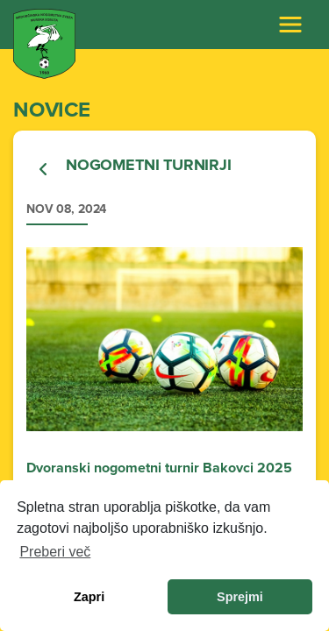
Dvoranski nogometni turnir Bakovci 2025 (159, 468)
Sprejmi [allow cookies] (240, 597)
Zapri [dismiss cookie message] (89, 597)
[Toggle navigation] (290, 24)
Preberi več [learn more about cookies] (54, 551)
